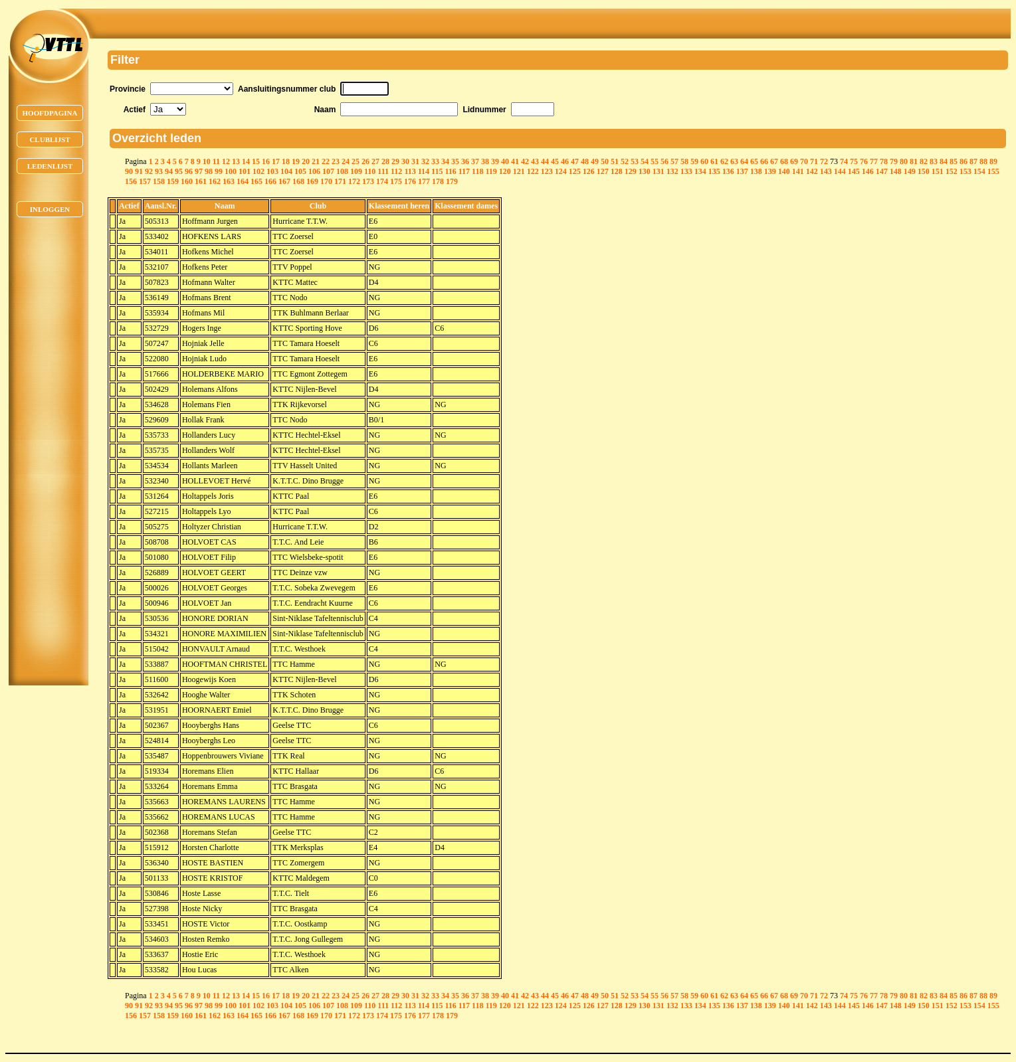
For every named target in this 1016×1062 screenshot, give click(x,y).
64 (744, 161)
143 (826, 171)
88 (983, 161)
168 (298, 181)
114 (423, 171)
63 (734, 161)
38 (485, 161)
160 (187, 181)
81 (914, 161)
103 (272, 171)
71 (814, 161)
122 (533, 171)
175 (396, 181)
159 (173, 181)
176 (410, 181)
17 (276, 161)
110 (369, 171)
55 (655, 161)
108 (342, 171)
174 (382, 181)
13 (236, 161)
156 (131, 181)
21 (316, 161)
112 (396, 171)
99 (219, 171)
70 (804, 161)
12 (226, 161)
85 (954, 161)
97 (199, 171)
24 (346, 161)
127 (603, 171)
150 (924, 171)
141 (798, 171)
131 (658, 171)
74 (844, 161)
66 (764, 161)
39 (495, 161)
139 (770, 171)
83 (934, 161)
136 (728, 171)
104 (286, 171)
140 (784, 171)
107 (328, 171)
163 (229, 181)
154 (979, 171)
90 (129, 171)
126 (589, 171)
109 (356, 171)
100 (231, 171)
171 (340, 181)
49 (595, 161)
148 (896, 171)
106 (314, 171)
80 (904, 161)
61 (714, 161)
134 (700, 171)
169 (312, 181)
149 (910, 171)
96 (189, 171)
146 (868, 171)
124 (561, 171)
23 (336, 161)
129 (631, 171)
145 (854, 171)
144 (840, 171)
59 (694, 161)
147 (882, 171)
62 (724, 161)
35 (455, 161)
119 (490, 171)
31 (415, 161)
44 (545, 161)
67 (774, 161)
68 (784, 161)
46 (565, 161)
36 (465, 161)
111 (383, 171)
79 (894, 161)
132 (672, 171)
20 (306, 161)
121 (519, 171)
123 (547, 171)
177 (424, 181)
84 (944, 161)
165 (256, 181)
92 (149, 171)
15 (256, 161)
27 (375, 161)
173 (368, 181)
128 (617, 171)
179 (452, 181)
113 (409, 171)
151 (938, 171)
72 (824, 161)
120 (505, 171)
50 (605, 161)
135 (714, 171)
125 (575, 171)
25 (355, 161)
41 (515, 161)
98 (209, 171)
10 (207, 161)
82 (924, 161)
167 (284, 181)
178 (438, 181)
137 (742, 171)
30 (405, 161)
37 (475, 161)
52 (625, 161)
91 (139, 171)
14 (246, 161)
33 (435, 161)
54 (645, 161)
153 (965, 171)
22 (326, 161)
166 (270, 181)
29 (395, 161)
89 (993, 161)
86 (963, 161)
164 (243, 181)
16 (266, 161)
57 (674, 161)
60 (704, 161)
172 (354, 181)
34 (445, 161)
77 (874, 161)
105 (300, 171)
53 (635, 161)
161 (201, 181)
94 (169, 171)
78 (884, 161)
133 (686, 171)
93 (159, 171)
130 (645, 171)
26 (365, 161)
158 (159, 181)
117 (464, 171)
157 (145, 181)
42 (525, 161)
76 (864, 161)
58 (684, 161)
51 (615, 161)
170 (326, 181)
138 (756, 171)
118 (477, 171)
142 (812, 171)
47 (575, 161)
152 (952, 171)
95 (179, 171)
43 (535, 161)
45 (555, 161)
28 (385, 161)
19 (296, 161)
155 (993, 171)
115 (437, 171)
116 (450, 171)
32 (425, 161)
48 (585, 161)
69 (794, 161)
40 (505, 161)
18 (286, 161)
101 (245, 171)
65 (754, 161)
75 (854, 161)
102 (258, 171)
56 (664, 161)
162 (215, 181)
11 (216, 161)
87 (973, 161)
